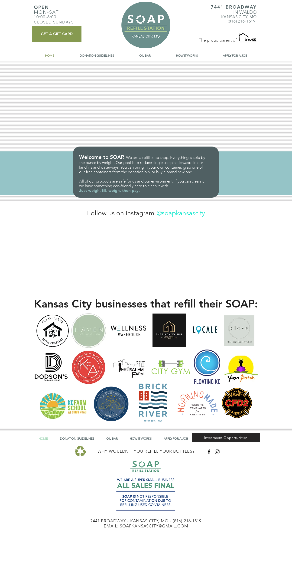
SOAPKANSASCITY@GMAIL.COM (154, 526)
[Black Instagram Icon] (217, 452)
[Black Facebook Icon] (209, 452)
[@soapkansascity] (180, 213)
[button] (226, 437)
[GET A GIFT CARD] (56, 34)
